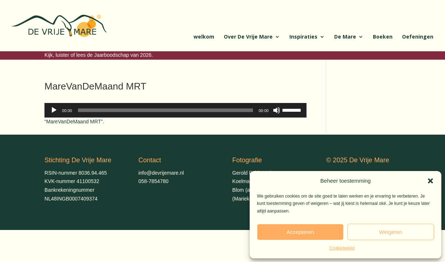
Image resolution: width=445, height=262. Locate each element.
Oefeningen (417, 37)
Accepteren (300, 232)
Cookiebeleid (341, 248)
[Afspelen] (54, 110)
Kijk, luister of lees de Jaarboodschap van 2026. (98, 55)
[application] (175, 110)
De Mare (345, 37)
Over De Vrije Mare (248, 37)
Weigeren (390, 232)
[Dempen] (276, 110)
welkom (204, 37)
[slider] (165, 110)
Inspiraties (303, 37)
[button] (430, 180)
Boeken (383, 37)
